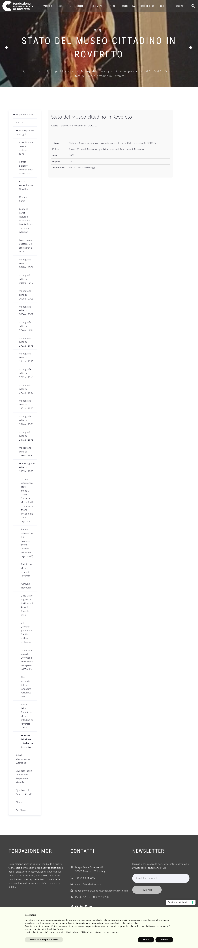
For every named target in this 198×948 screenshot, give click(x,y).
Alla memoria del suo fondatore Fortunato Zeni (26, 687)
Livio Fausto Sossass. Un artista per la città (25, 245)
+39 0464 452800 (85, 877)
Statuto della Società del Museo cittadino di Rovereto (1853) (27, 716)
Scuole (80, 6)
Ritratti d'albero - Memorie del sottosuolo (26, 167)
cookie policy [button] (132, 923)
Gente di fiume (23, 198)
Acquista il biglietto (137, 6)
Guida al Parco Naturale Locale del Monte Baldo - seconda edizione (26, 220)
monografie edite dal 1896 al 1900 (26, 420)
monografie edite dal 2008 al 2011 (26, 294)
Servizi (97, 6)
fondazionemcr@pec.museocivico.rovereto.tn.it (101, 890)
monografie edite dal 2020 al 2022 (26, 263)
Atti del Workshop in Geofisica (23, 758)
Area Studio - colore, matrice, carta (26, 148)
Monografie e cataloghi (96, 71)
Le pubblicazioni (62, 71)
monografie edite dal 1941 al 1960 (26, 373)
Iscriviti (147, 890)
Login (178, 6)
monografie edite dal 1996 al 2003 (26, 326)
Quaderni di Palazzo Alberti (24, 792)
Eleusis (19, 802)
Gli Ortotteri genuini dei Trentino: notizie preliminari (26, 632)
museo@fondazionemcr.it (89, 884)
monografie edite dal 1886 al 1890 (26, 451)
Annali (19, 122)
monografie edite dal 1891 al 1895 (26, 436)
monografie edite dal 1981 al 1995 (26, 341)
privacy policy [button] (114, 920)
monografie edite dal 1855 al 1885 (143, 71)
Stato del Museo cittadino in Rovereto (27, 741)
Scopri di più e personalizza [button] (44, 939)
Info (112, 6)
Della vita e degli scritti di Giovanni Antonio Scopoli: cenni (27, 605)
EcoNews (21, 810)
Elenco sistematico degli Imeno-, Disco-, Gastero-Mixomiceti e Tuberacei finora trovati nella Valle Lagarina (27, 500)
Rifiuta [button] (146, 939)
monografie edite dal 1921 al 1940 (26, 388)
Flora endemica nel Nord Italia (26, 185)
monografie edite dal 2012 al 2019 (26, 279)
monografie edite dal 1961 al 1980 (26, 357)
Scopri (63, 6)
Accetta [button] (164, 939)
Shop (164, 6)
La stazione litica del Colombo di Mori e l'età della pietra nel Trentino (27, 660)
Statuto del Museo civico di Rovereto (26, 570)
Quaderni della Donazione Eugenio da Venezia (24, 776)
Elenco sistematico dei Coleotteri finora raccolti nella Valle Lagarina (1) (27, 543)
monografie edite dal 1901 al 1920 (26, 404)
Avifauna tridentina (26, 585)
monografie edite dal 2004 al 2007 (26, 310)
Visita (47, 6)
